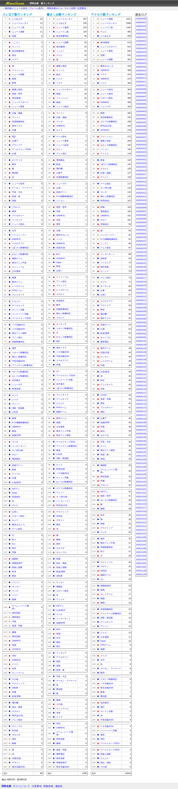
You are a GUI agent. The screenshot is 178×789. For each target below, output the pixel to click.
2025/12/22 (141, 489)
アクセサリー (18, 215)
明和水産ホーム (55, 8)
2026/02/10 (141, 304)
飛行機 (15, 703)
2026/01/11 (141, 415)
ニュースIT (17, 384)
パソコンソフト (19, 235)
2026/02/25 (141, 248)
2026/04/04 (141, 107)
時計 (14, 548)
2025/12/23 (141, 485)
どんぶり (16, 301)
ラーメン (16, 117)
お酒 (14, 153)
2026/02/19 (141, 270)
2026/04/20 (141, 48)
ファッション (18, 70)
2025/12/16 (141, 511)
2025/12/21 (141, 493)
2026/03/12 (141, 193)
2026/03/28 (141, 133)
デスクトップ (18, 683)
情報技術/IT (17, 563)
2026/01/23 (141, 370)
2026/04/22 (141, 41)
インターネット (19, 446)
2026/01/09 (141, 422)
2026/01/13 (141, 408)
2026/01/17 (141, 393)
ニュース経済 (18, 183)
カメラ (15, 520)
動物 (14, 743)
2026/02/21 (141, 263)
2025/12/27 (141, 471)
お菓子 (15, 141)
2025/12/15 (141, 515)
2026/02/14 (141, 289)
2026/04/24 (141, 33)
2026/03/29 (141, 130)
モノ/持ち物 (17, 450)
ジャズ (15, 399)
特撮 (14, 692)
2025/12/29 (141, 463)
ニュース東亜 (18, 106)
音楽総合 (16, 497)
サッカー (16, 586)
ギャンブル (17, 726)
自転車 (15, 688)
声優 (14, 130)
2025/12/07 (141, 545)
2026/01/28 (141, 352)
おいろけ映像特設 (20, 376)
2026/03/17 (141, 174)
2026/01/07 (141, 430)
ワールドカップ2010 (21, 318)
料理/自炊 (16, 389)
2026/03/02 (141, 230)
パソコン (16, 582)
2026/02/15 (141, 285)
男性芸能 (16, 636)
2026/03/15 (141, 182)
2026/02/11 (141, 300)
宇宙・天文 (17, 192)
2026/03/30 (141, 126)
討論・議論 (17, 113)
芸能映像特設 (18, 342)
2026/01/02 (141, 448)
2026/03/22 (141, 156)
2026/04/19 (141, 52)
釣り (14, 539)
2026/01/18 (141, 389)
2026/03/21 (141, 159)
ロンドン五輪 (18, 310)
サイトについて (21, 786)
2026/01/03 (141, 445)
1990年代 (16, 660)
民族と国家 (17, 567)
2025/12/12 (141, 526)
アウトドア (17, 145)
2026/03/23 (141, 152)
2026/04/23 (141, 37)
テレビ (15, 505)
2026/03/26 (141, 141)
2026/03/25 (141, 145)
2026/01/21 (141, 378)
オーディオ (17, 160)
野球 (14, 83)
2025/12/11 (141, 530)
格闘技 (15, 559)
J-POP (15, 412)
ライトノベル (18, 267)
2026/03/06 (141, 215)
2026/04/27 (141, 22)
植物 (14, 599)
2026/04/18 (141, 56)
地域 (14, 645)
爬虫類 (15, 173)
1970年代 (16, 649)
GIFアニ (16, 489)
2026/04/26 (141, 26)
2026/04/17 (141, 59)
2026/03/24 (141, 148)
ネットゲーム (18, 673)
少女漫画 (16, 271)
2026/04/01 (141, 119)
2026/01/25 (141, 363)
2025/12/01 (141, 567)
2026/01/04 (141, 441)
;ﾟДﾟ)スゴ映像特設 (20, 248)
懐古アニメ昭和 (19, 333)
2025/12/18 (141, 504)
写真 (14, 552)
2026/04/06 (141, 100)
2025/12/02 (141, 563)
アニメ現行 (17, 337)
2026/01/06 (141, 433)
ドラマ (15, 59)
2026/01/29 (141, 348)
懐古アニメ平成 (19, 263)
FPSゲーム (17, 290)
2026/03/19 (141, 167)
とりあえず (17, 19)
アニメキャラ (18, 295)
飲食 (14, 469)
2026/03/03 (141, 226)
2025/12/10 (141, 533)
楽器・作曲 (17, 626)
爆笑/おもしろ (18, 524)
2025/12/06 (141, 548)
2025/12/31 (141, 456)
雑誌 (14, 431)
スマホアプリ (18, 243)
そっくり (16, 47)
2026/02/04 (141, 326)
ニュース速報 (18, 32)
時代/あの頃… (18, 715)
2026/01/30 (141, 345)
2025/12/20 (141, 496)
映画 (14, 79)
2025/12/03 (141, 559)
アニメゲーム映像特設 (22, 365)
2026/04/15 (141, 67)
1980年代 (16, 427)
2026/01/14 (141, 404)
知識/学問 (16, 435)
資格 (14, 200)
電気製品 (16, 459)
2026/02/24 (141, 252)
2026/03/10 (141, 200)
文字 (14, 230)
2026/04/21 (141, 45)
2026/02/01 (141, 337)
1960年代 (16, 641)
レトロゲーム (18, 286)
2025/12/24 (141, 482)
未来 (14, 668)
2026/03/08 (141, 208)
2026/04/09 (141, 89)
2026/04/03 (141, 111)
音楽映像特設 (18, 121)
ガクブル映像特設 (20, 372)
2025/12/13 (141, 522)
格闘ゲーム (17, 258)
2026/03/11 (141, 196)
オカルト (16, 711)
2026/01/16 (141, 396)
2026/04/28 (141, 19)
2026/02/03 (141, 330)
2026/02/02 (141, 333)
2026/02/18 (141, 274)
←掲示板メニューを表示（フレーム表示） (24, 8)
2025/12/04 (141, 556)
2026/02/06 (141, 319)
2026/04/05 (141, 104)
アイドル (16, 474)
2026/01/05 (141, 437)
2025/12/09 (141, 537)
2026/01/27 (141, 356)
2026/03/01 (141, 233)
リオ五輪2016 (18, 329)
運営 (14, 348)
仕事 (14, 478)
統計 (14, 136)
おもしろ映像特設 (20, 254)
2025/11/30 (141, 571)
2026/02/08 (141, 311)
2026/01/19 (141, 385)
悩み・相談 (17, 707)
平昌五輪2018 (18, 361)
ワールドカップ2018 (21, 149)
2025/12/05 (141, 552)
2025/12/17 (141, 508)
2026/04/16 (141, 63)
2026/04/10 (141, 85)
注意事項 (81, 8)
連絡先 (58, 786)
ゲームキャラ (18, 305)
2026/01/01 (141, 452)
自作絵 (15, 730)
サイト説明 (70, 8)
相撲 (14, 278)
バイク (15, 595)
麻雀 (14, 418)
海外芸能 (16, 613)
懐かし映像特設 (19, 357)
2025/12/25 (141, 478)
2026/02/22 (141, 259)
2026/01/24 (141, 367)
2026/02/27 (141, 241)
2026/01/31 (141, 341)
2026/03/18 (141, 170)
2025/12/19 (141, 500)
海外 (14, 739)
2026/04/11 (141, 82)
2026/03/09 (141, 204)
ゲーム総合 (17, 529)
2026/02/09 (141, 308)
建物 (14, 632)
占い (14, 544)
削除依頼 (48, 786)
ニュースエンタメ (20, 23)
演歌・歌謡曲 (18, 408)
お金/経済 (16, 482)
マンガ (15, 591)
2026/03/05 (141, 219)
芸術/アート (17, 465)
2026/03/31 (141, 122)
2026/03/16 (141, 178)
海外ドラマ (17, 126)
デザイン (16, 762)
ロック (15, 395)
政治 (14, 55)
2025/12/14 (141, 519)
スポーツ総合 (18, 516)
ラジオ (15, 442)
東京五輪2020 (18, 767)
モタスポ (16, 735)
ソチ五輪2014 (18, 325)
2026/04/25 (141, 30)
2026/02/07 (141, 315)
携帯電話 (16, 617)
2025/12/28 (141, 467)
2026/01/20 (141, 382)
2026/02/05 (141, 322)
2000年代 (16, 239)
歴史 (14, 576)
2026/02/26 (141, 245)
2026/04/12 (141, 78)
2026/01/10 (141, 419)
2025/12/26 (141, 474)
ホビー (15, 454)
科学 (14, 571)
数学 (14, 164)
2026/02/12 (141, 296)
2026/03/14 (141, 185)
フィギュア (17, 220)
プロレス (16, 207)
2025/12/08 (141, 541)
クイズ (15, 664)
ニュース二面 (18, 27)
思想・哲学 (17, 94)
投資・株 (16, 196)
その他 (15, 679)
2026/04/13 (141, 74)
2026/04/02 (141, 115)
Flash (14, 493)
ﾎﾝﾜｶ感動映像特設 (20, 422)
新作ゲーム (17, 282)
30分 (14, 656)
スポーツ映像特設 (20, 352)
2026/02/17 (141, 278)
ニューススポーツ (20, 102)
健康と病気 (17, 89)
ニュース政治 (18, 224)
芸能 (14, 36)
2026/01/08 (141, 426)
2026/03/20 (141, 163)
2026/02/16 (141, 282)
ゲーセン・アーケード (22, 188)
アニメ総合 (17, 720)
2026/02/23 (141, 256)
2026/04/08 (141, 93)
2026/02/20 (141, 267)
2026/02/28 (141, 237)
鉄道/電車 (16, 696)
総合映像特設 (18, 51)
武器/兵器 (16, 758)
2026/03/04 (141, 222)
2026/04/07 (141, 96)
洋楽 (14, 621)
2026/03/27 (141, 137)
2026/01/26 (141, 359)
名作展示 (16, 380)
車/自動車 (16, 98)
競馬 (14, 211)
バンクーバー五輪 (20, 314)
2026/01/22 (141, 374)
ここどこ (16, 42)
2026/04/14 (141, 70)
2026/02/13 (141, 293)
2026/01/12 (141, 411)
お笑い (15, 512)
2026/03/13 (141, 189)
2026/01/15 (141, 400)
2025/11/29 (141, 574)
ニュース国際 (18, 74)
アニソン (16, 404)
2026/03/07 (141, 211)
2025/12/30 (141, 459)
